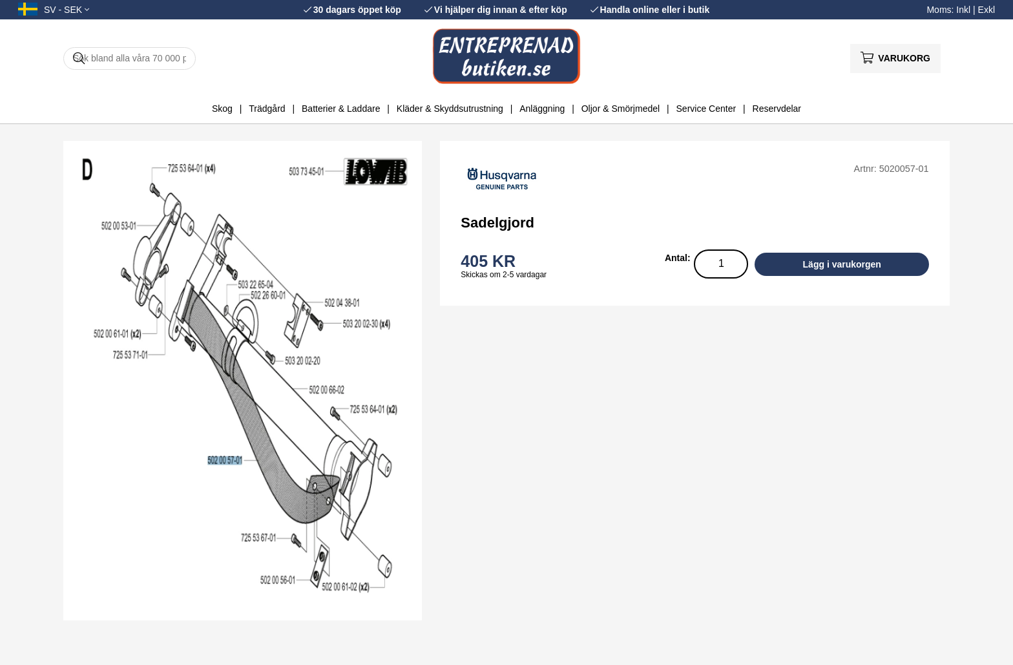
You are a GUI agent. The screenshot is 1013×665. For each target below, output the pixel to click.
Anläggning (542, 108)
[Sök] (129, 58)
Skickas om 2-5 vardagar (504, 274)
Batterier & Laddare (341, 108)
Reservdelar (777, 108)
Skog (222, 108)
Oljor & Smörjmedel (620, 108)
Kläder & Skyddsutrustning (450, 108)
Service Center (706, 108)
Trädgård (267, 108)
